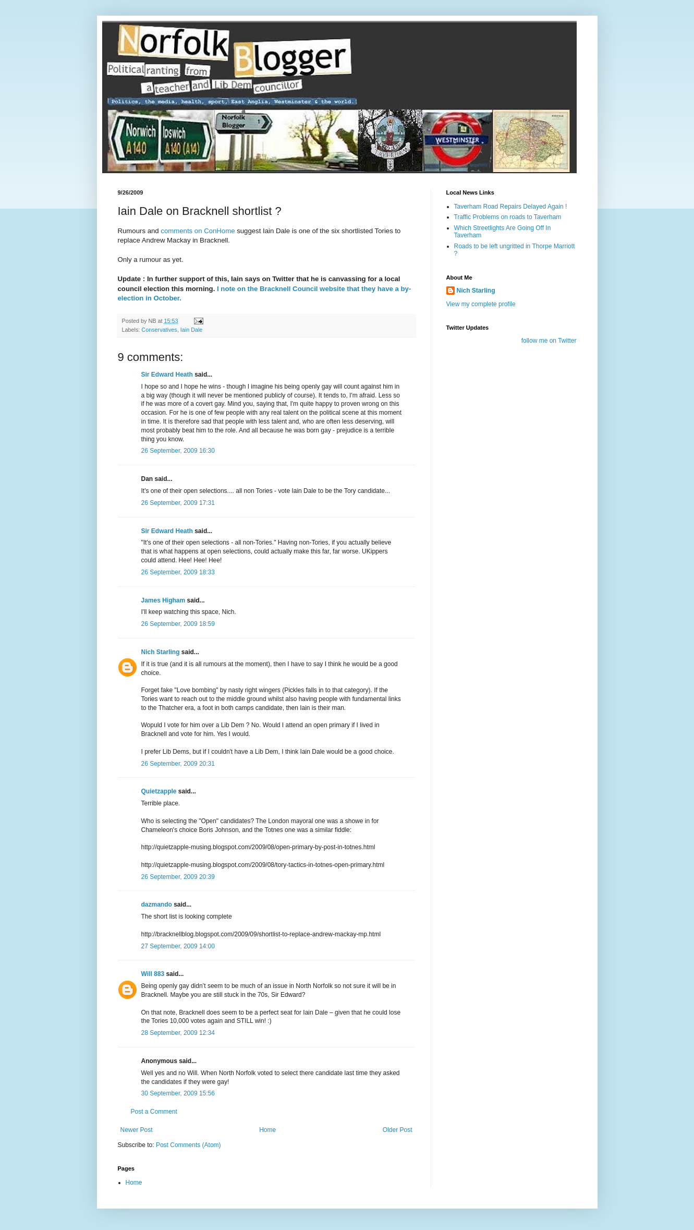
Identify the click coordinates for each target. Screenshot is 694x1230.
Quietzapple (159, 791)
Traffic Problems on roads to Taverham (508, 217)
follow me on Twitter (549, 340)
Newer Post (136, 1129)
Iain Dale (191, 330)
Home (267, 1129)
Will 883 (153, 974)
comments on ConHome (199, 231)
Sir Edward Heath (167, 374)
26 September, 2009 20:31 (178, 763)
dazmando (156, 904)
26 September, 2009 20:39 (178, 877)
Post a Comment (154, 1111)
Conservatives (159, 330)
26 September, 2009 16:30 (178, 450)
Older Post (397, 1129)
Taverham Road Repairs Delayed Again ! (510, 206)
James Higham (163, 600)
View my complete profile (481, 304)
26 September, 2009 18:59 (178, 624)
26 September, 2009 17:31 (178, 503)
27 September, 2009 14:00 (178, 946)
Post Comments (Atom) (188, 1145)
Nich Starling (160, 652)
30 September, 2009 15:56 (178, 1093)
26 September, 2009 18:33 (178, 572)
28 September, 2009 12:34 (178, 1032)
